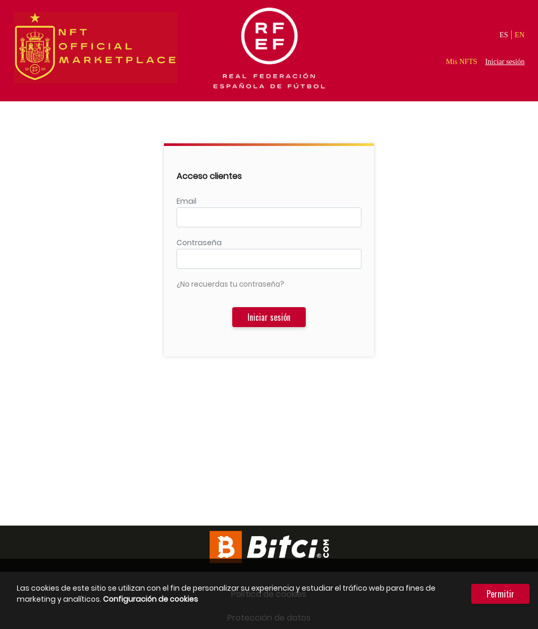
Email (186, 201)
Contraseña (199, 242)
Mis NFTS (462, 62)
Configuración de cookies (150, 599)
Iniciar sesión (504, 62)
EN (520, 35)
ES (504, 35)
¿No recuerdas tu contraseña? (230, 284)
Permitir (500, 594)
